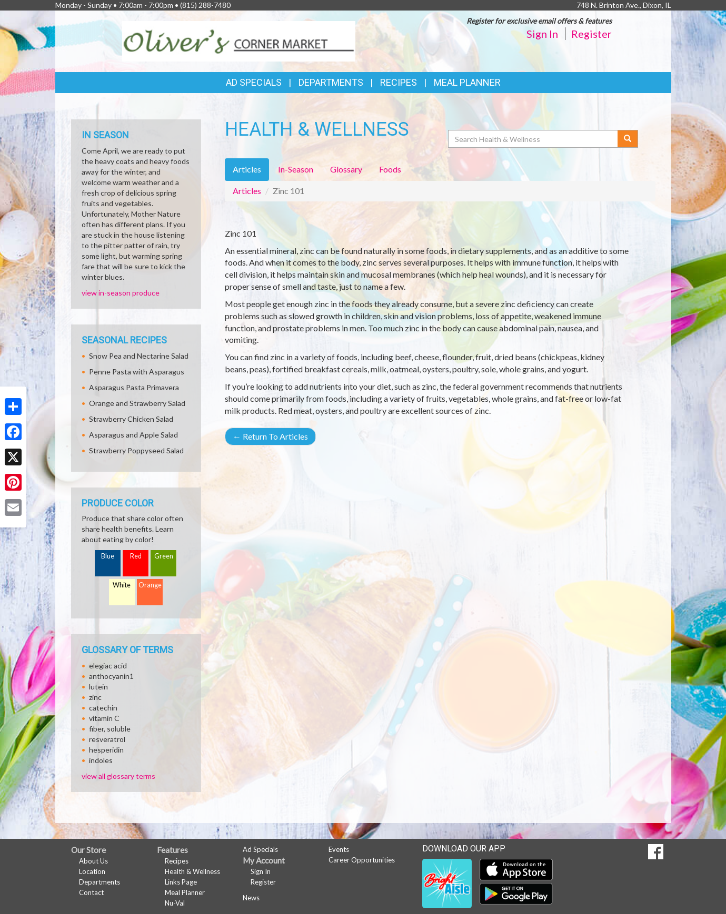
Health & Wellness (192, 871)
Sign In (542, 33)
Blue (107, 556)
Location (92, 871)
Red (136, 556)
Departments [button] (331, 82)
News (251, 897)
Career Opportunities (362, 860)
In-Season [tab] (295, 169)
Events (339, 849)
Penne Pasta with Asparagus (136, 371)
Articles (247, 191)
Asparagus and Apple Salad (133, 434)
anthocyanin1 (111, 676)
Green (163, 556)
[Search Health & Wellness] (534, 139)
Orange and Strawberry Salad (137, 403)
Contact (91, 892)
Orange (150, 585)
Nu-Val (175, 903)
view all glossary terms (118, 775)
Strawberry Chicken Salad (131, 418)
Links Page (181, 882)
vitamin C (104, 718)
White (122, 585)
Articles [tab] (247, 169)
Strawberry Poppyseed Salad (136, 450)
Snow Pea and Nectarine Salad (138, 355)
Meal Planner (467, 82)
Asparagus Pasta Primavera (134, 387)
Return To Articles (270, 436)
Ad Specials (254, 82)
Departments (99, 882)
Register (591, 33)
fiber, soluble (110, 728)
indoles (101, 760)
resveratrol (107, 739)
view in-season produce (121, 292)
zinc (95, 697)
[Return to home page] (238, 40)
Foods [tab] (390, 169)
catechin (103, 707)
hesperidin (106, 749)
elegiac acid (108, 665)
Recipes (398, 82)
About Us (93, 861)
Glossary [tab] (346, 169)
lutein (98, 686)
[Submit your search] (628, 139)
